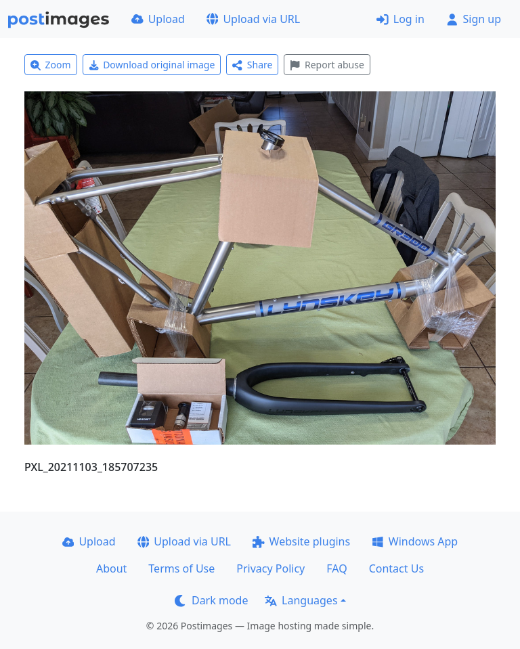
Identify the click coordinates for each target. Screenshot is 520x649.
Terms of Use (181, 568)
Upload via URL (253, 19)
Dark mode (211, 600)
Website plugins (301, 541)
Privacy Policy (270, 568)
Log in (400, 19)
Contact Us (396, 568)
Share (252, 64)
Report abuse (327, 64)
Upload (158, 19)
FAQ (336, 568)
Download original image (152, 64)
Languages (301, 600)
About (111, 568)
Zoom (50, 64)
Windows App (415, 541)
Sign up (473, 19)
